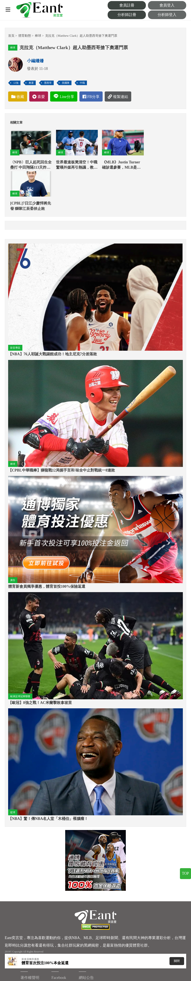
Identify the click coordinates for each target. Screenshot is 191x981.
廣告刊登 (113, 944)
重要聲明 (113, 936)
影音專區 (15, 305)
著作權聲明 (115, 927)
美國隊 (65, 82)
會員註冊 (130, 5)
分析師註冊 (130, 15)
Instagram (144, 936)
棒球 (38, 35)
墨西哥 (48, 82)
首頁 (11, 35)
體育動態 (24, 35)
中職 (82, 82)
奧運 (31, 82)
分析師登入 (168, 15)
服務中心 (172, 936)
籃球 (12, 769)
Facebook (12, 939)
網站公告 (172, 927)
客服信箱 (113, 953)
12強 (15, 82)
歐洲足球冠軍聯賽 (20, 653)
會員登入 (168, 5)
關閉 (177, 961)
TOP (185, 877)
